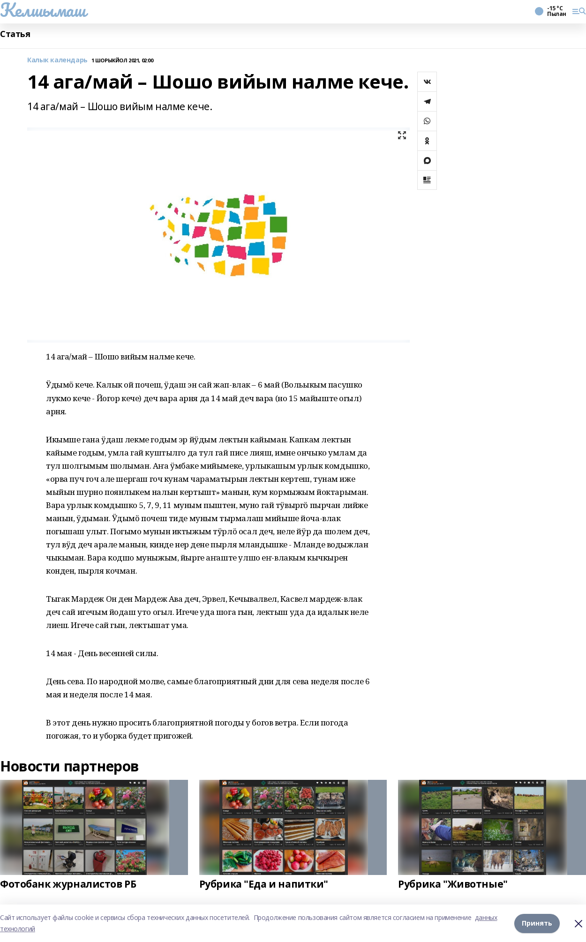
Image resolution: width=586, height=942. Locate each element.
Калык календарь (57, 60)
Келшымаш (43, 9)
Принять (537, 923)
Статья (15, 34)
